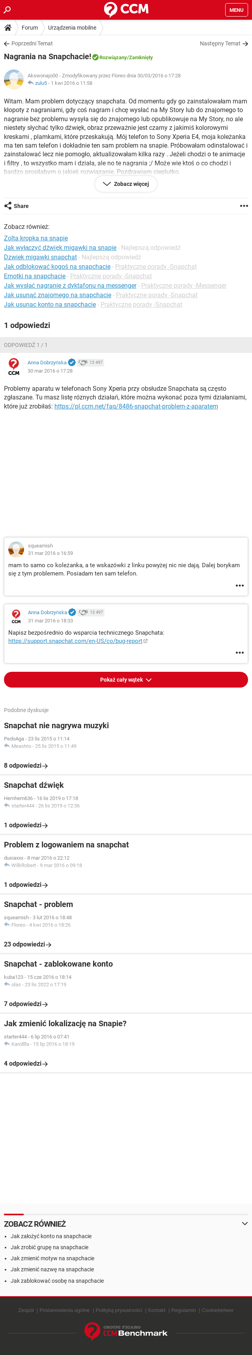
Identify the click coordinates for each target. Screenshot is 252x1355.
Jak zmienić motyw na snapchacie (52, 1258)
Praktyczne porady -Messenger (183, 285)
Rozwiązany (113, 57)
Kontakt (156, 1310)
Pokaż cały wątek (122, 680)
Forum (30, 27)
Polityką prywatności (119, 1310)
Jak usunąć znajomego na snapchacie (57, 295)
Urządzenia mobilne (72, 27)
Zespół (26, 1310)
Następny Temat (220, 43)
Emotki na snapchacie (34, 276)
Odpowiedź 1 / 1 (26, 345)
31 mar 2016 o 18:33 (50, 621)
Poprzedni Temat (32, 43)
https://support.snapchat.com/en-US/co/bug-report (75, 641)
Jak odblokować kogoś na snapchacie (57, 266)
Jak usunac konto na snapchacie (50, 304)
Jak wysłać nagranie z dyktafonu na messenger (70, 285)
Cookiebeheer (218, 1310)
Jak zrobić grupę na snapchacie (49, 1247)
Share (21, 206)
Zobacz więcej (131, 184)
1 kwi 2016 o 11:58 (71, 83)
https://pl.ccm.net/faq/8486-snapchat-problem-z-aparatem (136, 406)
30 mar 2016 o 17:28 (50, 371)
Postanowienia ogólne (64, 1310)
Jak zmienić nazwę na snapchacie (52, 1269)
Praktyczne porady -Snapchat (156, 266)
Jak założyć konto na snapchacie (51, 1236)
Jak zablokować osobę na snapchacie (57, 1281)
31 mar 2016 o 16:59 (50, 553)
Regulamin (184, 1310)
